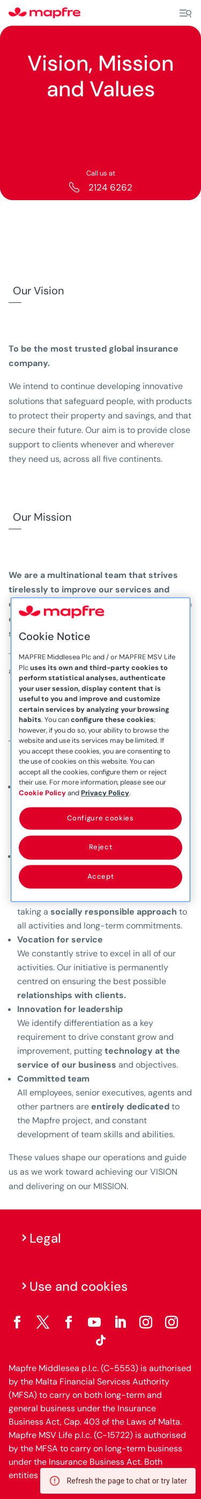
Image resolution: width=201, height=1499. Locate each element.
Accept (100, 876)
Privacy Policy (105, 792)
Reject (101, 847)
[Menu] (185, 13)
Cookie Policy (42, 792)
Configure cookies (100, 818)
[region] (100, 749)
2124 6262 (110, 187)
